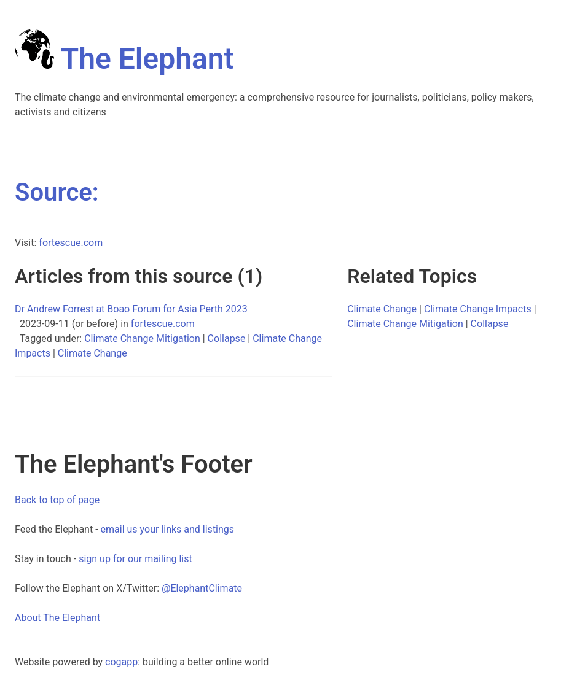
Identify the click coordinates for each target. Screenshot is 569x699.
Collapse (227, 338)
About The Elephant (57, 618)
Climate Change (92, 353)
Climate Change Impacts (478, 309)
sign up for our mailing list (135, 559)
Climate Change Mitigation (142, 338)
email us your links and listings (168, 529)
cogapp (121, 662)
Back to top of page (57, 500)
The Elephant (124, 58)
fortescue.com (71, 243)
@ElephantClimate (202, 588)
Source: (57, 192)
